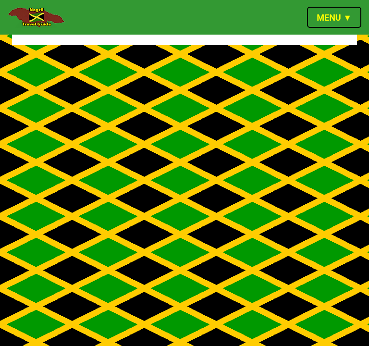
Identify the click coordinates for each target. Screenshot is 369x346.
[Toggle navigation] (334, 17)
